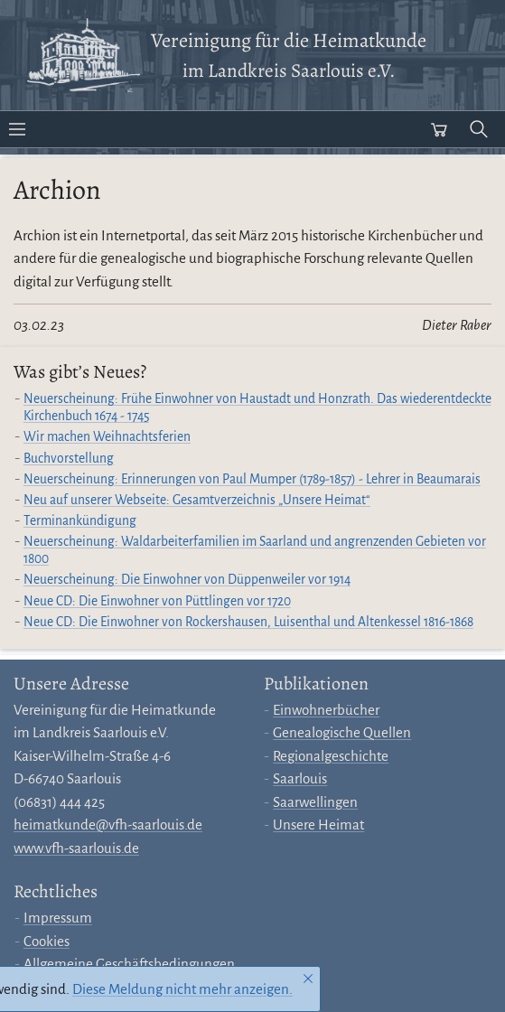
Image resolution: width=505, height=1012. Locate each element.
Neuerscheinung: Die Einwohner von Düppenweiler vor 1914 (187, 579)
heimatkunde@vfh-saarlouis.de (108, 824)
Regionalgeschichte (330, 756)
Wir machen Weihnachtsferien (107, 437)
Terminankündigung (79, 521)
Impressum (57, 917)
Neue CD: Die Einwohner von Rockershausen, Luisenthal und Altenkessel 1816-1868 (248, 622)
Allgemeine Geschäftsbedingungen (129, 963)
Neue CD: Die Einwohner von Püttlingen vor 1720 (157, 601)
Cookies (46, 941)
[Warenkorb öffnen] (439, 129)
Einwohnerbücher (326, 709)
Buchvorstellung (68, 458)
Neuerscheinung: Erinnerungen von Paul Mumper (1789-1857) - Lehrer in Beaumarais (252, 479)
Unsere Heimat (318, 824)
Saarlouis (300, 778)
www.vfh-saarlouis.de (76, 848)
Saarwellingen (315, 802)
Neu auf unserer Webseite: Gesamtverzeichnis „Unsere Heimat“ (196, 500)
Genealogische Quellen (342, 732)
